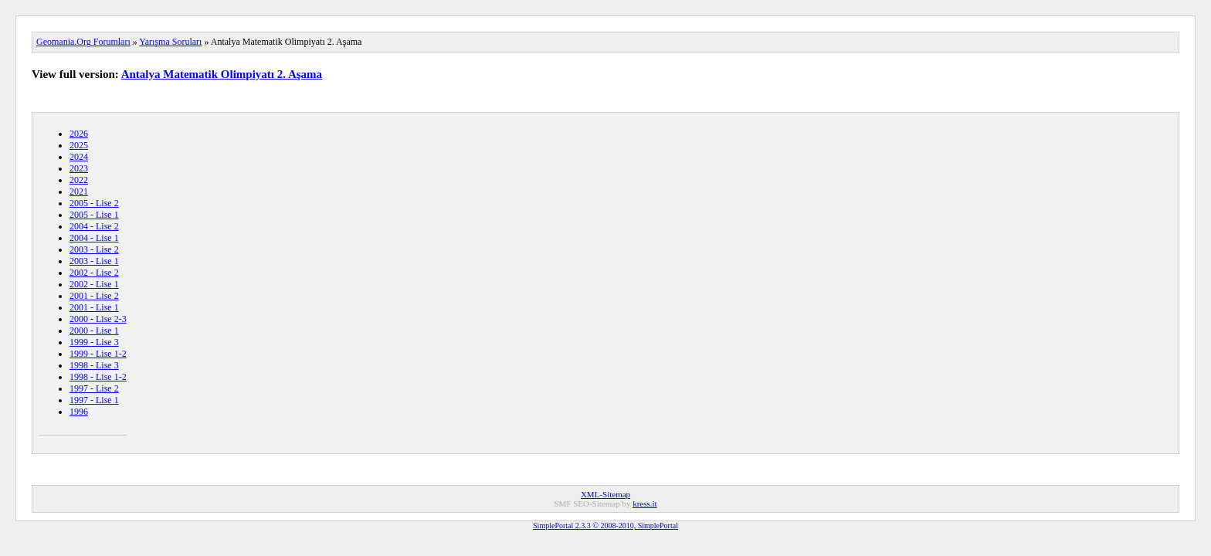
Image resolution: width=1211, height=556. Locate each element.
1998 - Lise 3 (94, 365)
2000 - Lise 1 (94, 330)
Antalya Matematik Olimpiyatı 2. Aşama (221, 74)
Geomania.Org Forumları (83, 41)
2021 (79, 191)
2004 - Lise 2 (94, 226)
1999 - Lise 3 (94, 342)
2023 (79, 168)
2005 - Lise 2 (94, 203)
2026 (79, 133)
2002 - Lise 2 (94, 272)
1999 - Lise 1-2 (98, 353)
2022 (79, 180)
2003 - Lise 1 (94, 261)
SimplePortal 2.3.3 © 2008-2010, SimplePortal (605, 525)
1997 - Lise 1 (94, 400)
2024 (79, 156)
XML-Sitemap (605, 494)
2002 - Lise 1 (94, 284)
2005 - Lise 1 (94, 214)
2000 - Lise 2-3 (98, 319)
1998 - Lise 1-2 (98, 376)
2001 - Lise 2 (94, 295)
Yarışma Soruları (170, 41)
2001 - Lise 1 (94, 307)
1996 (79, 411)
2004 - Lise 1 (94, 237)
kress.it (644, 503)
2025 (79, 145)
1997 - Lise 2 (94, 388)
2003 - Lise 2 (94, 249)
